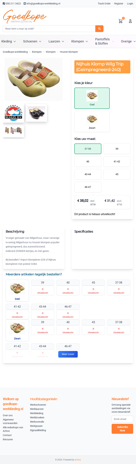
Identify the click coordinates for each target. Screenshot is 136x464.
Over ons (8, 415)
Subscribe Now (122, 429)
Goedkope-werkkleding (15, 51)
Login (130, 3)
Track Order (104, 3)
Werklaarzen (37, 409)
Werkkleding (36, 413)
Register (118, 3)
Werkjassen (36, 426)
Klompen (37, 51)
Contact (7, 435)
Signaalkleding (38, 430)
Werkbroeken (37, 417)
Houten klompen (69, 51)
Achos (78, 460)
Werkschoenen (38, 404)
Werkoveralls (37, 421)
